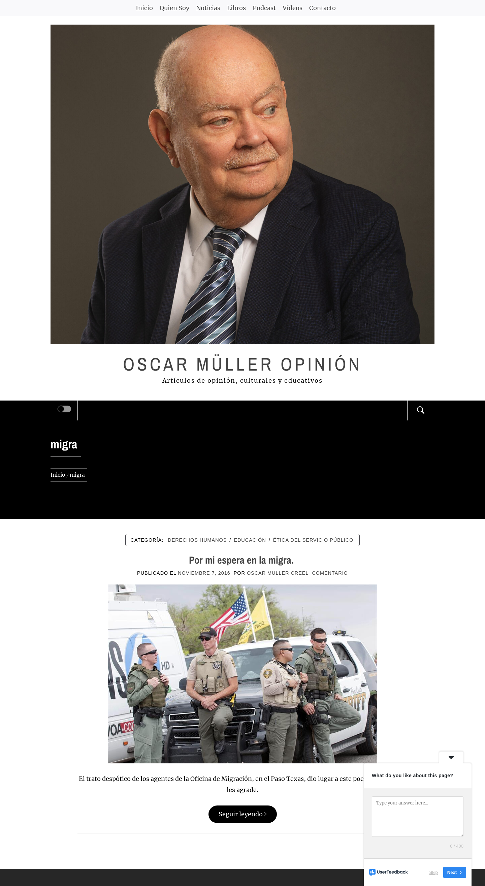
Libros (236, 8)
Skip (433, 872)
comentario (330, 573)
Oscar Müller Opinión (242, 364)
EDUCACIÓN (250, 540)
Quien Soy (174, 8)
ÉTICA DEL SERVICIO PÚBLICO (313, 540)
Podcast (264, 8)
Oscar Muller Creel (278, 573)
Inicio (144, 8)
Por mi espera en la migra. (242, 560)
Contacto (322, 8)
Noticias (208, 8)
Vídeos (292, 8)
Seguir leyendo (243, 814)
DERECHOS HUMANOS (197, 540)
